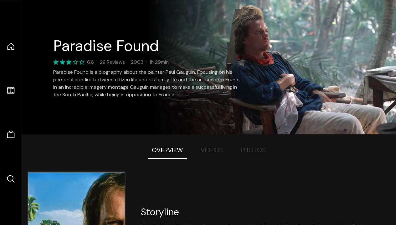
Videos (212, 150)
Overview (167, 150)
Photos (253, 150)
